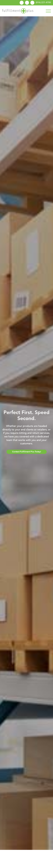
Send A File (27, 3)
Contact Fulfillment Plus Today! (26, 451)
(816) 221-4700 (43, 2)
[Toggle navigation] (48, 10)
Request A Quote (32, 3)
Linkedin (22, 3)
